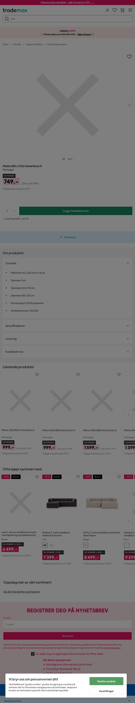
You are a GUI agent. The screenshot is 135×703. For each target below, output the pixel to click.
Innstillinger (106, 691)
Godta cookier (106, 681)
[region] (66, 686)
